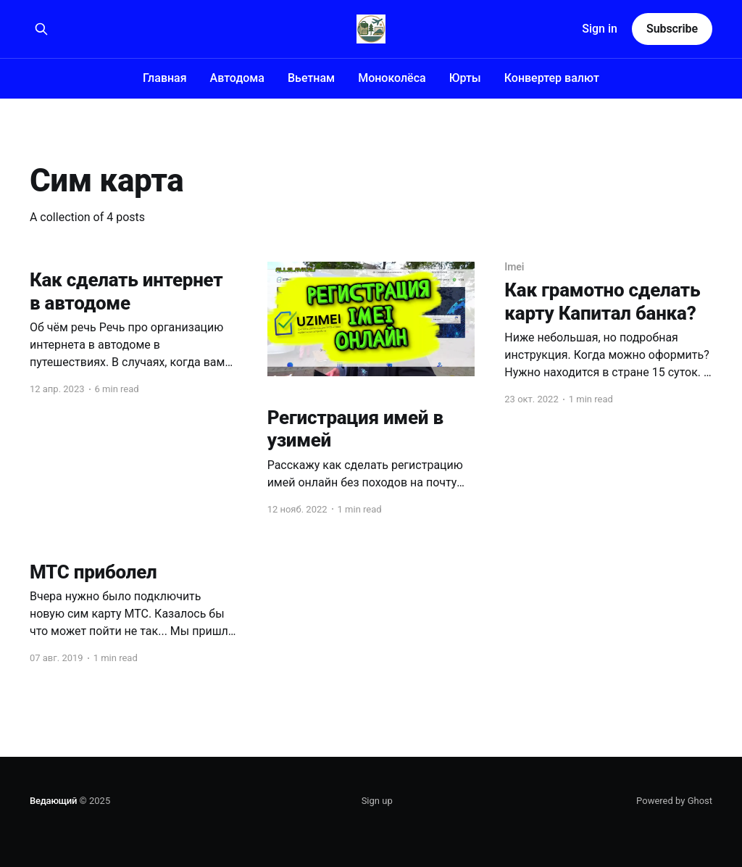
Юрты (465, 78)
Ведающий (53, 800)
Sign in (599, 29)
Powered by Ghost (674, 800)
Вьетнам (311, 78)
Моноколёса (392, 78)
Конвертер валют (551, 78)
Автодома (237, 78)
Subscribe (672, 29)
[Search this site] (41, 29)
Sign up (377, 800)
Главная (165, 78)
